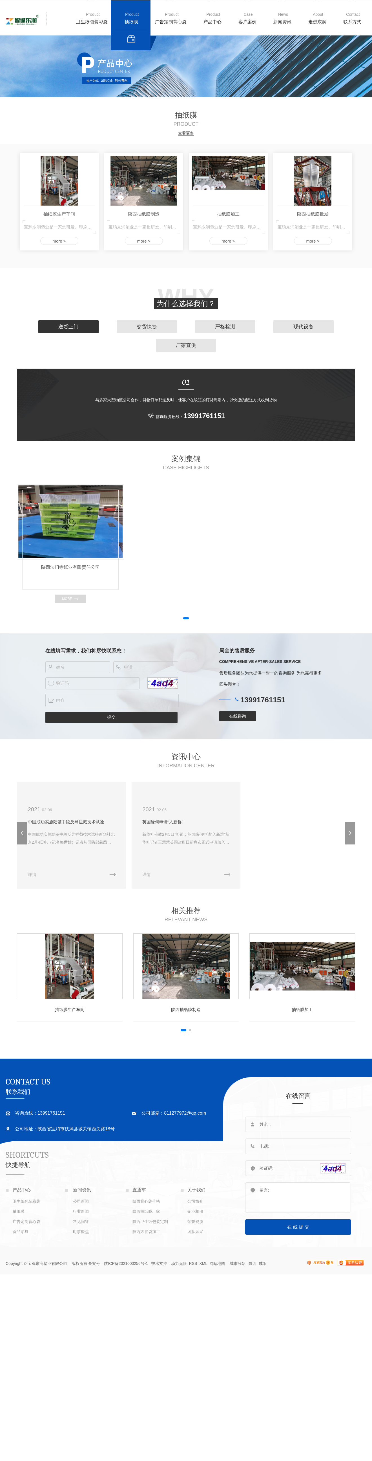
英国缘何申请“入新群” (162, 821)
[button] (186, 618)
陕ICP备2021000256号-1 (126, 1263)
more (67, 599)
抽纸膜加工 (228, 214)
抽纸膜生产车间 (59, 214)
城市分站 (237, 1263)
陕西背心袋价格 (146, 1201)
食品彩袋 (20, 1231)
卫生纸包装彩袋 (92, 21)
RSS (193, 1263)
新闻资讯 (282, 21)
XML (203, 1263)
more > (59, 241)
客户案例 (247, 21)
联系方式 (352, 21)
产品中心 (212, 21)
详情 (32, 874)
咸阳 (263, 1263)
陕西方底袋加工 (146, 1231)
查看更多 (186, 133)
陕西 (252, 1263)
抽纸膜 (131, 21)
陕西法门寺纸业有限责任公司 (70, 567)
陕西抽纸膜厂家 (146, 1211)
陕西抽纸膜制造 (144, 214)
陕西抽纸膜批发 (313, 214)
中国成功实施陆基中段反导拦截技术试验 (66, 821)
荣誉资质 (195, 1221)
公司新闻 (81, 1201)
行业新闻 (81, 1211)
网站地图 (217, 1263)
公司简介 (195, 1201)
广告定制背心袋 (171, 21)
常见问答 (81, 1221)
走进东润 (317, 21)
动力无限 (179, 1263)
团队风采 (195, 1231)
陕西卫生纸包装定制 (150, 1221)
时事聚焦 (81, 1231)
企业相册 (195, 1211)
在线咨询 (237, 716)
